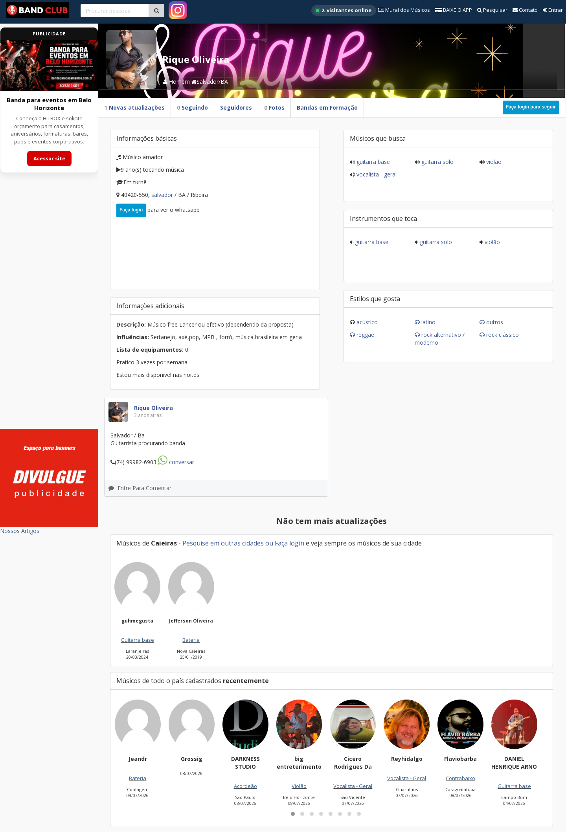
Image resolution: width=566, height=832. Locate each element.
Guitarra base (372, 161)
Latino (428, 322)
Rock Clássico (502, 334)
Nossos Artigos (19, 530)
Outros (494, 322)
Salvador (163, 194)
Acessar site (49, 158)
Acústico (367, 322)
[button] (293, 814)
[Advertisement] (49, 306)
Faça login (131, 210)
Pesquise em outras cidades (223, 543)
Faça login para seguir (531, 107)
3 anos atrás (148, 415)
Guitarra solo (437, 161)
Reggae (365, 334)
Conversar (176, 462)
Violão (493, 161)
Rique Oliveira (153, 407)
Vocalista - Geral (376, 174)
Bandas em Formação (327, 107)
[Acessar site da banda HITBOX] (49, 65)
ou (269, 543)
